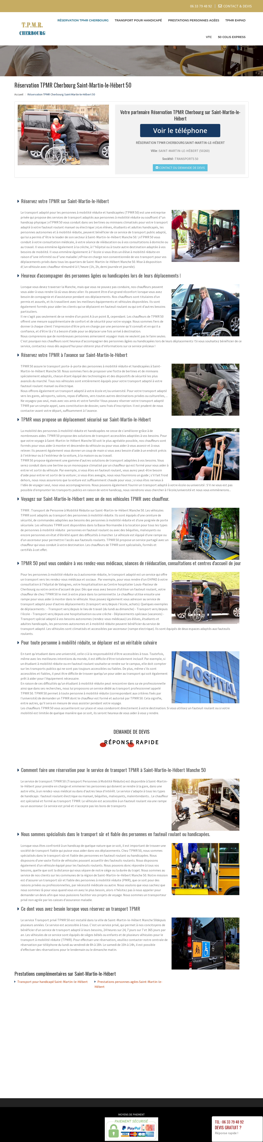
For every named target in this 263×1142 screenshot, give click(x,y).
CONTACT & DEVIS (237, 6)
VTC (209, 37)
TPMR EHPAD (235, 20)
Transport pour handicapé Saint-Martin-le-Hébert (52, 982)
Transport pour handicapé (138, 20)
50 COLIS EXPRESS (232, 37)
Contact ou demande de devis (180, 167)
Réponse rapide (131, 742)
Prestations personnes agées (193, 20)
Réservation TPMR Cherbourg (82, 20)
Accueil (18, 94)
